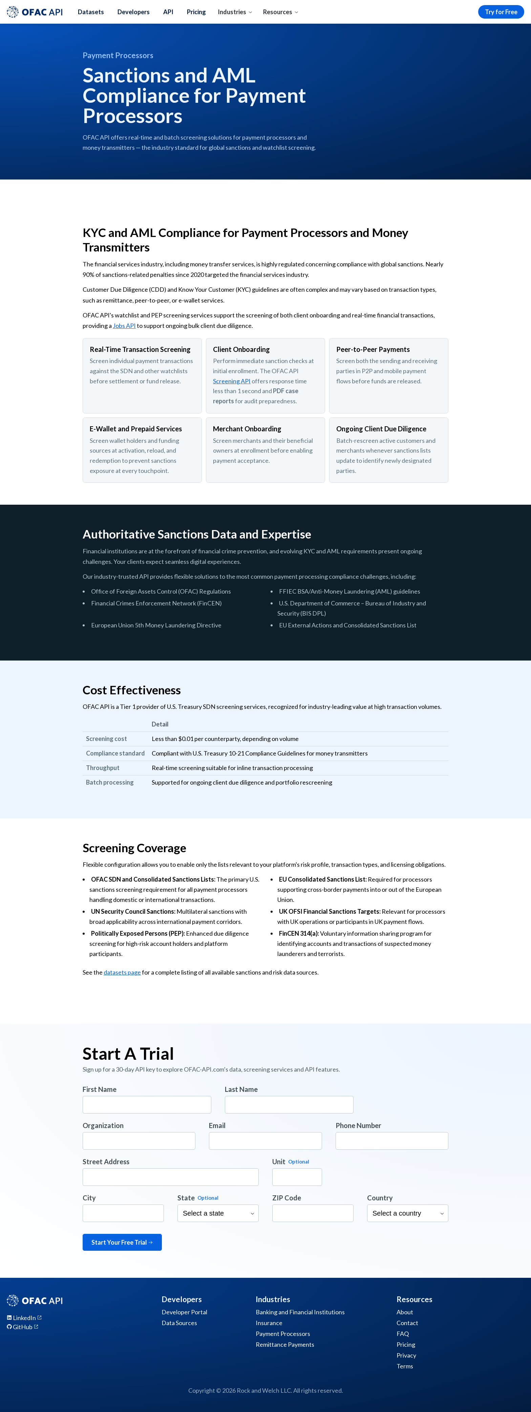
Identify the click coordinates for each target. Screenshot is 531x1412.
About (405, 1312)
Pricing (196, 12)
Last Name (241, 1089)
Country (380, 1198)
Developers (134, 12)
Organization (103, 1125)
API (168, 12)
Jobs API (124, 325)
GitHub (23, 1327)
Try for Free (501, 12)
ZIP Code (286, 1198)
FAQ (403, 1333)
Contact (407, 1322)
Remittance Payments (285, 1344)
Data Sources (179, 1322)
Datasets (91, 12)
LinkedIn (24, 1317)
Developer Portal (184, 1312)
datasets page (122, 972)
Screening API (232, 381)
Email (217, 1125)
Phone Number (358, 1125)
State (186, 1198)
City (89, 1198)
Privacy (406, 1355)
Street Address (106, 1161)
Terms (405, 1366)
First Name (99, 1089)
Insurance (269, 1322)
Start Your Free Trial (122, 1242)
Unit (278, 1161)
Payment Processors (283, 1333)
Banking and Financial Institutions (300, 1312)
